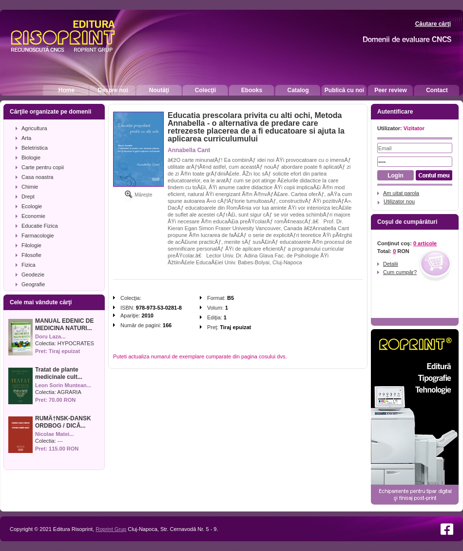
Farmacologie (37, 235)
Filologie (31, 245)
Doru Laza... (50, 336)
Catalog (298, 90)
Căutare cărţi (433, 23)
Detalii (390, 264)
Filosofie (31, 255)
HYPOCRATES (76, 343)
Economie (33, 216)
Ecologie (31, 206)
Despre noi (112, 90)
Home (66, 90)
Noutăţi (159, 90)
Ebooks (251, 90)
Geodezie (32, 274)
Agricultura (34, 128)
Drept (28, 196)
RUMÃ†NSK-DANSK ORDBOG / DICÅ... (63, 422)
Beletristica (34, 148)
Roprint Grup (111, 529)
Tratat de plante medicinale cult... (58, 373)
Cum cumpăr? (400, 272)
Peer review (390, 90)
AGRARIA (69, 392)
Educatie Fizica (39, 226)
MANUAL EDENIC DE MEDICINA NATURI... (64, 324)
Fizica (28, 265)
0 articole (425, 243)
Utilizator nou (399, 201)
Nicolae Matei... (54, 434)
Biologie (30, 157)
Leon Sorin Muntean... (63, 385)
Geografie (33, 284)
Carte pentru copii (42, 167)
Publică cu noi (344, 90)
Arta (26, 138)
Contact (437, 90)
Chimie (29, 187)
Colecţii (205, 90)
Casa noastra (37, 177)
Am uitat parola (401, 193)
